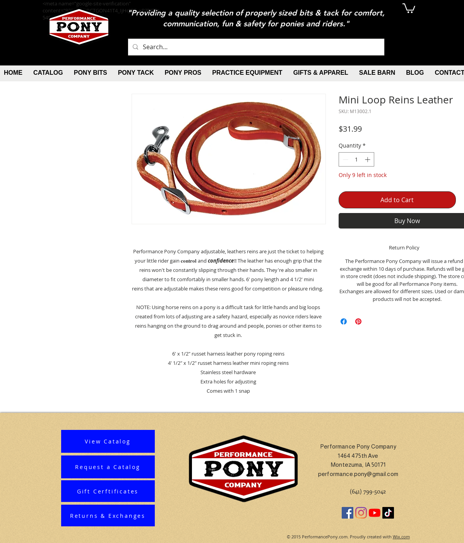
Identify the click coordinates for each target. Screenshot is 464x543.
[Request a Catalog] (108, 466)
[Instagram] (361, 513)
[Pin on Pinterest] (358, 321)
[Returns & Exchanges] (108, 515)
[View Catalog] (108, 441)
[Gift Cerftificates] (108, 491)
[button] (408, 7)
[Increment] (368, 159)
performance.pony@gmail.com (358, 474)
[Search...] (255, 47)
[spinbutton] (356, 159)
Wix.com (401, 537)
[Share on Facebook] (343, 321)
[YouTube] (374, 513)
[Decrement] (344, 159)
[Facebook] (347, 513)
